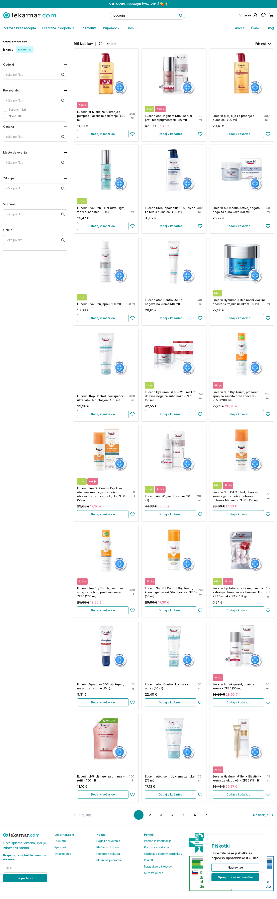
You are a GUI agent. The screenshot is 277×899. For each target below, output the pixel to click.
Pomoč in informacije (158, 841)
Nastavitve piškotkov (158, 866)
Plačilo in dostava (107, 847)
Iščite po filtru (14, 74)
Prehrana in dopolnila (58, 28)
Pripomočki (111, 28)
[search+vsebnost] (35, 214)
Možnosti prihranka (109, 860)
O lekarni (60, 841)
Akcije (240, 28)
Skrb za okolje (153, 873)
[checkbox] (5, 110)
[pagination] (263, 815)
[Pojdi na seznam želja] (263, 15)
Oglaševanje (63, 853)
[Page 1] (139, 815)
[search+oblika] (35, 240)
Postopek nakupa (108, 853)
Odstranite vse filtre (15, 41)
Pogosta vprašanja (156, 847)
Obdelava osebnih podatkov (163, 853)
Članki (255, 28)
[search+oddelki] (35, 74)
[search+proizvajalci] (35, 100)
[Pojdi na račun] (248, 15)
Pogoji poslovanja (108, 841)
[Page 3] (161, 815)
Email (9, 867)
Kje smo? (60, 847)
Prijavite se (25, 878)
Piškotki (149, 860)
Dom (130, 28)
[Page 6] (195, 815)
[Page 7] (206, 815)
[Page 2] (150, 815)
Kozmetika (89, 28)
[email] (25, 868)
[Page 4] (172, 815)
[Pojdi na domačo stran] (29, 15)
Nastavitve (235, 867)
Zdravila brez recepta (19, 28)
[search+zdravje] (35, 188)
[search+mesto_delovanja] (35, 162)
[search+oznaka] (35, 137)
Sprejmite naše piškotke (235, 877)
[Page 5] (183, 815)
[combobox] (101, 43)
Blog (270, 28)
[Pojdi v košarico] (271, 15)
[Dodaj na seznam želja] (132, 134)
